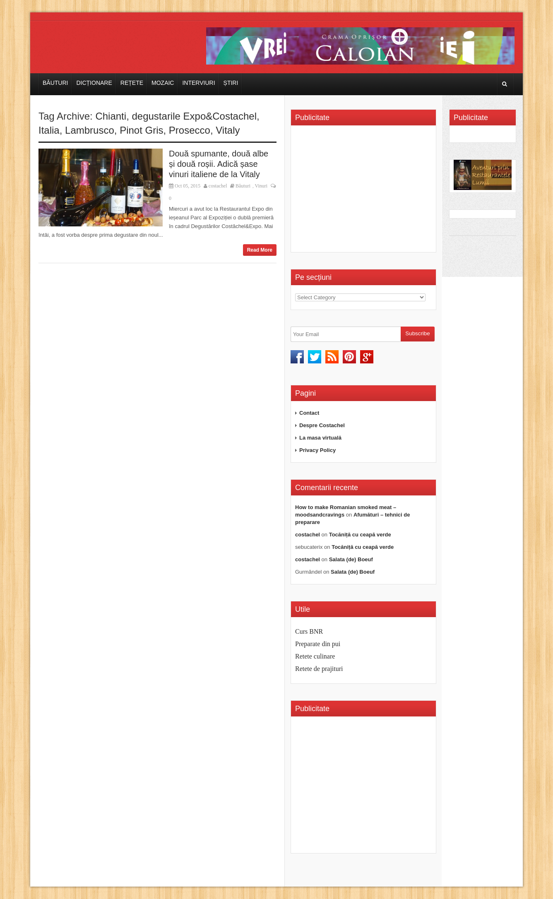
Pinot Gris (141, 130)
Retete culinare (315, 656)
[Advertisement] (364, 192)
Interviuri (198, 82)
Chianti (110, 116)
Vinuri (261, 186)
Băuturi (55, 82)
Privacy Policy (317, 450)
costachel (218, 186)
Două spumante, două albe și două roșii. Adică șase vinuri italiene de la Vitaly (218, 164)
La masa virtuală (320, 438)
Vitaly (228, 130)
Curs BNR (309, 631)
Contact (309, 413)
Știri (231, 82)
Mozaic (162, 82)
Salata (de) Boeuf (351, 559)
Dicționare (94, 82)
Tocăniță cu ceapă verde (360, 534)
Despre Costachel (322, 425)
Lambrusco (89, 130)
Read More (259, 250)
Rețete (131, 82)
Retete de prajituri (319, 668)
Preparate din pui (317, 643)
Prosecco (189, 130)
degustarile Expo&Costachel (194, 116)
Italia (49, 130)
